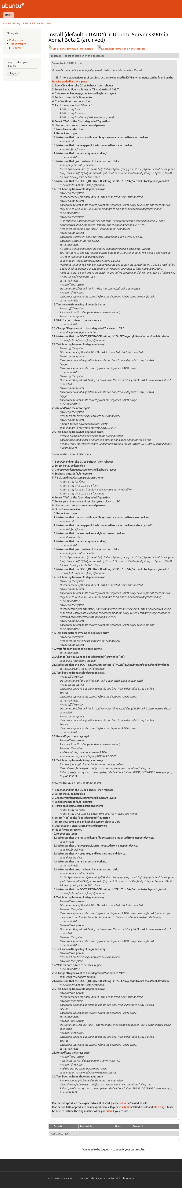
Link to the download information (70, 48)
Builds (34, 23)
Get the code (87, 1178)
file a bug (158, 1107)
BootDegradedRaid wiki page (69, 81)
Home (8, 14)
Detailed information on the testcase (121, 48)
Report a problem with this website (115, 1178)
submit (123, 1103)
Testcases (46, 23)
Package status (17, 40)
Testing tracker (20, 23)
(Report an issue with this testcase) (83, 55)
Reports (16, 47)
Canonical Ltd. (70, 1178)
